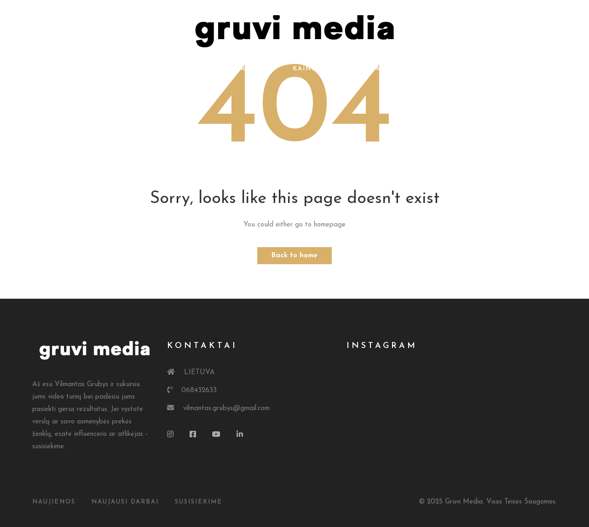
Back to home (294, 255)
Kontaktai (361, 69)
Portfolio (252, 69)
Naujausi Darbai (125, 502)
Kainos (307, 69)
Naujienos (53, 502)
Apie (202, 69)
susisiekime (198, 502)
